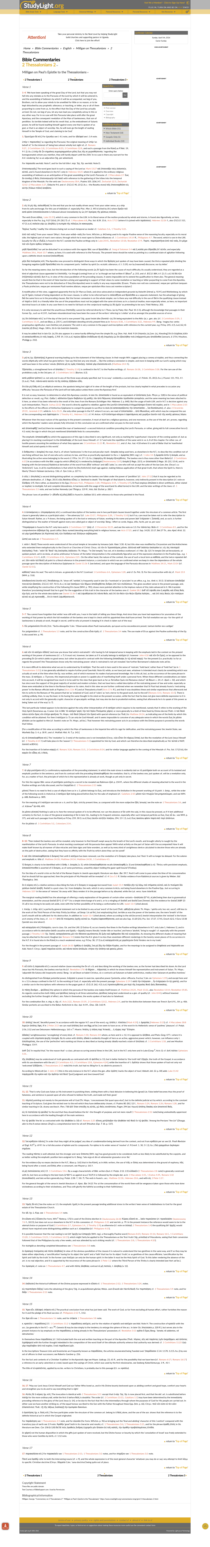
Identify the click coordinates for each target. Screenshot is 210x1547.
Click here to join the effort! (87, 40)
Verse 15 (27, 1304)
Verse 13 (27, 1198)
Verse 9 (26, 960)
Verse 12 (27, 1135)
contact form (150, 1525)
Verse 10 (27, 1016)
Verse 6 (26, 646)
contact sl (123, 1520)
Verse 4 (26, 506)
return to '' (118, 193)
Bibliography (110, 118)
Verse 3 (26, 351)
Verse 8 (26, 835)
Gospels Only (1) (113, 137)
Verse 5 (26, 608)
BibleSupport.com (42, 1490)
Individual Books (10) (115, 141)
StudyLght (38, 5)
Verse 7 (26, 764)
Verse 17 (27, 1447)
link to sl (148, 1520)
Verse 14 (27, 1277)
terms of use (64, 1520)
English (67, 48)
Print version (110, 108)
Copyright (109, 114)
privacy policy (81, 1520)
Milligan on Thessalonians (91, 48)
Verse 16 (27, 1380)
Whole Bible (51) (113, 128)
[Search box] (113, 95)
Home (26, 48)
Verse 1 (26, 87)
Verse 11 (27, 1086)
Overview (109, 111)
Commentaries (47, 48)
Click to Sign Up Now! (174, 2)
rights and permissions (104, 1520)
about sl (136, 1520)
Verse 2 (26, 199)
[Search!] (125, 95)
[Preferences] (187, 12)
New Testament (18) (114, 133)
